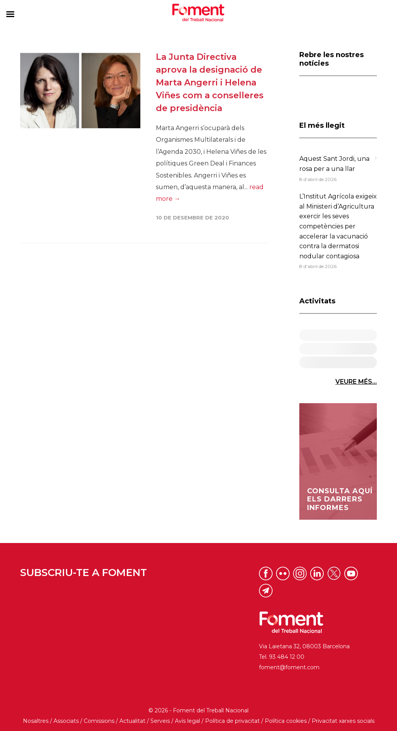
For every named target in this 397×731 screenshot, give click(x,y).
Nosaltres (35, 720)
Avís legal (187, 720)
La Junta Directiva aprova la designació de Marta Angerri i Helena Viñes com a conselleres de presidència (210, 82)
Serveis (160, 720)
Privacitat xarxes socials (343, 720)
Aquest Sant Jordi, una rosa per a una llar (334, 163)
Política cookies (286, 720)
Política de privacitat (232, 720)
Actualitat (132, 720)
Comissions (99, 720)
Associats (66, 720)
